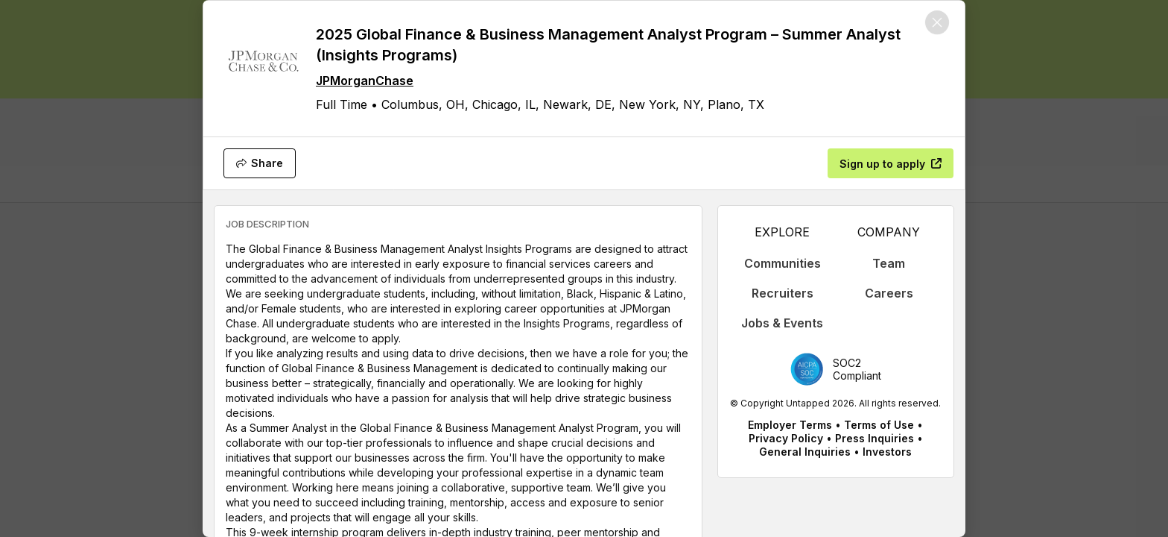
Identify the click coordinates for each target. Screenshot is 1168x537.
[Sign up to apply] (890, 163)
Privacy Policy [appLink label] (786, 438)
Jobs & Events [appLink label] (782, 322)
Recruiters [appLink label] (782, 293)
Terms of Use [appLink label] (879, 424)
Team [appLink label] (888, 263)
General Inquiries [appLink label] (805, 451)
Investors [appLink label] (887, 451)
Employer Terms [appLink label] (790, 424)
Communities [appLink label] (782, 263)
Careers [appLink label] (889, 293)
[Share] (259, 163)
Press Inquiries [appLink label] (874, 438)
